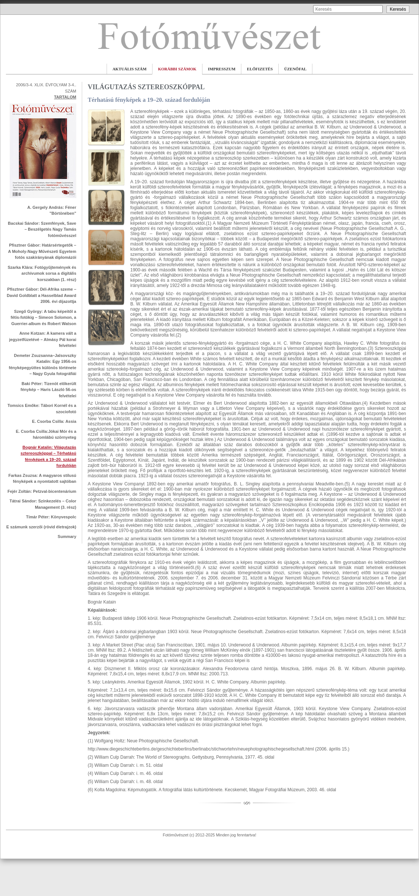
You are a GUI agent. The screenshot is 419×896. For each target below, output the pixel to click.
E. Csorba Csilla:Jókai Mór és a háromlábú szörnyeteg (46, 434)
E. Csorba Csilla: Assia (54, 421)
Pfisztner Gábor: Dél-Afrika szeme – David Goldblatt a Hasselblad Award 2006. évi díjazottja (41, 295)
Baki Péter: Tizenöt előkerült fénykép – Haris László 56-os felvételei (48, 389)
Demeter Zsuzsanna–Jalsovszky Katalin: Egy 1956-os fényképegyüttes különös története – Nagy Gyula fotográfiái (42, 364)
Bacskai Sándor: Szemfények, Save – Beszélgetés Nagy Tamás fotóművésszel (42, 229)
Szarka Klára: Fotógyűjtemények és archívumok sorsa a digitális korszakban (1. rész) (42, 273)
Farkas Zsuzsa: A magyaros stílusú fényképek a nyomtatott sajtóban (42, 478)
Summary (67, 536)
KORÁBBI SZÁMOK (177, 69)
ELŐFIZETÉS (260, 69)
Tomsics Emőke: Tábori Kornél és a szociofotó (41, 408)
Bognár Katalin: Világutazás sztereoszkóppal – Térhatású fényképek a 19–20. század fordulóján (48, 456)
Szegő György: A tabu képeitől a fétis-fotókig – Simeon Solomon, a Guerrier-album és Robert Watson (43, 317)
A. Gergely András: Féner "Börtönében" (51, 210)
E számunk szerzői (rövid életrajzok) (41, 527)
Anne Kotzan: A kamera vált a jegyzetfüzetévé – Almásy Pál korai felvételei (42, 339)
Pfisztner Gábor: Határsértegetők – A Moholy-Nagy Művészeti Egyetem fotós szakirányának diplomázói (42, 251)
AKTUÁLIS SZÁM (130, 69)
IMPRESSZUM (222, 69)
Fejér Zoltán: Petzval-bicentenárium (41, 491)
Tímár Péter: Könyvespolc (51, 517)
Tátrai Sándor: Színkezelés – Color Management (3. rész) (43, 504)
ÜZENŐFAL (295, 69)
